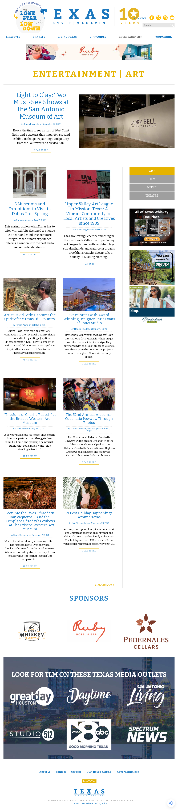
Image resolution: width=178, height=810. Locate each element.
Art (152, 171)
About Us (45, 771)
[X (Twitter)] (158, 18)
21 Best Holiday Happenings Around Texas (89, 515)
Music (152, 187)
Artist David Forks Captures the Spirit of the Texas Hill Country (30, 317)
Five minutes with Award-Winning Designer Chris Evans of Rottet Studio (89, 319)
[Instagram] (165, 18)
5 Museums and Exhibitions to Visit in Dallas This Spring (30, 209)
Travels (39, 37)
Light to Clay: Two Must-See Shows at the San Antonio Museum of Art (41, 105)
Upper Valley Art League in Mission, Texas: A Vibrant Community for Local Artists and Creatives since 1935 (89, 214)
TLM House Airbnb (99, 771)
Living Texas (67, 37)
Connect (140, 18)
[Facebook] (151, 18)
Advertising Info (128, 771)
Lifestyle (13, 37)
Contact (61, 771)
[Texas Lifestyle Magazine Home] (89, 16)
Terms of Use (87, 804)
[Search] (172, 24)
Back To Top (89, 781)
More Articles (105, 585)
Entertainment (130, 37)
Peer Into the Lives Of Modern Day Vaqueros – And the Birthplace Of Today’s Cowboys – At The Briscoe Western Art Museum (30, 521)
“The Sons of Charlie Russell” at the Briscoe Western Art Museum (30, 419)
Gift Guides (98, 37)
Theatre (152, 195)
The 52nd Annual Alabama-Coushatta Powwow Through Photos (89, 419)
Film (151, 179)
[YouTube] (172, 18)
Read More (41, 150)
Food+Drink (163, 37)
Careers (76, 771)
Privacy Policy (101, 804)
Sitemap (75, 804)
